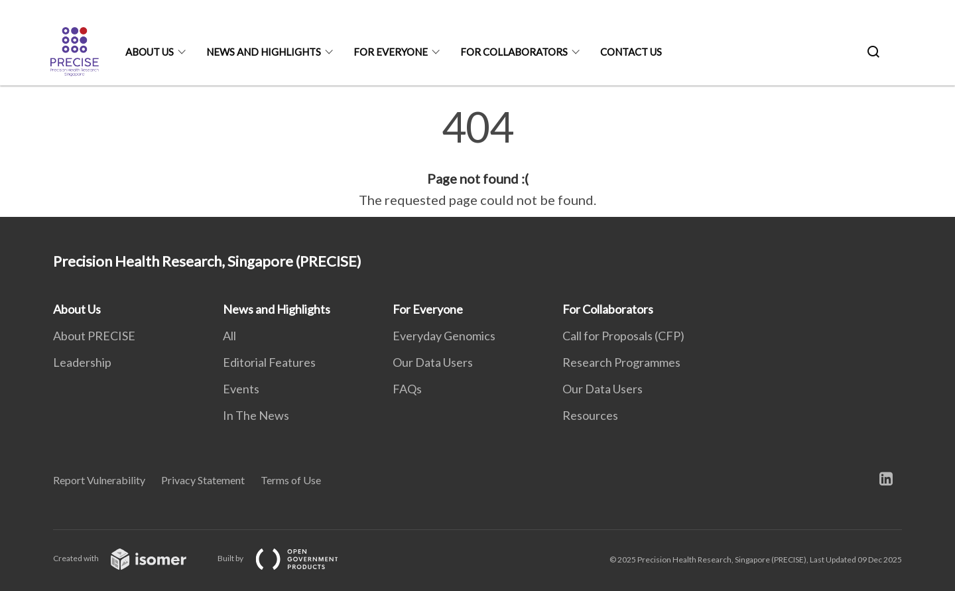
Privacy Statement (203, 480)
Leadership (82, 362)
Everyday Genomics (444, 335)
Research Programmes (621, 362)
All (229, 335)
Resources (590, 415)
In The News (256, 415)
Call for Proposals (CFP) (623, 335)
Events (241, 388)
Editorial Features (269, 362)
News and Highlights (263, 52)
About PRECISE (94, 335)
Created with (130, 558)
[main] (477, 157)
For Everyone (390, 52)
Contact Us (631, 52)
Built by (288, 558)
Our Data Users (433, 362)
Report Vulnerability (99, 480)
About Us (149, 52)
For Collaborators (514, 52)
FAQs (407, 388)
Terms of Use (291, 480)
